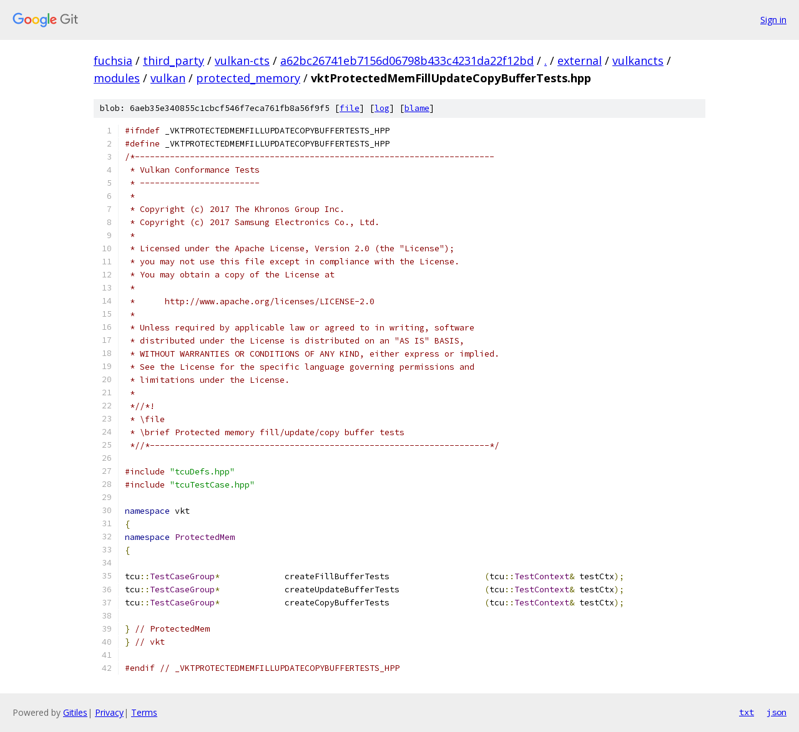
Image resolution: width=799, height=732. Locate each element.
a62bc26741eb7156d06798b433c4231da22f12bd (407, 60)
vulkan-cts (242, 60)
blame (416, 108)
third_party (173, 60)
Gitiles (75, 712)
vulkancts (638, 60)
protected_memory (248, 77)
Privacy (109, 712)
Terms (144, 712)
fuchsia (113, 60)
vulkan (167, 77)
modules (117, 77)
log (382, 108)
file (350, 108)
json (777, 712)
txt (746, 712)
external (579, 60)
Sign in (773, 20)
